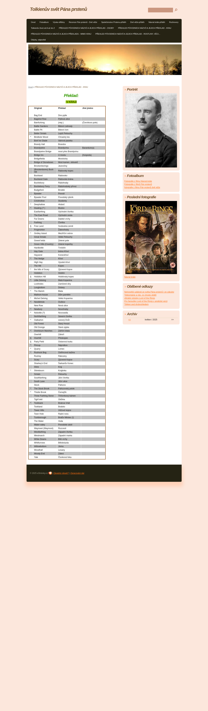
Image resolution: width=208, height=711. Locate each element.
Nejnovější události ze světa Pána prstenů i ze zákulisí (149, 292)
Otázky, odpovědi (38, 40)
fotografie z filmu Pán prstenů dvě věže (142, 187)
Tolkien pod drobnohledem (136, 304)
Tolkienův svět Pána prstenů (58, 9)
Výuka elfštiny (59, 22)
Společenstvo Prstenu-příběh (113, 22)
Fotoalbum (44, 22)
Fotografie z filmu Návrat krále (138, 181)
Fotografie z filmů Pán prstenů (138, 184)
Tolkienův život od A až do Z (43, 28)
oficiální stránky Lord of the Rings (139, 298)
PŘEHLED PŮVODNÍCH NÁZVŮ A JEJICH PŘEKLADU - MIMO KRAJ (61, 34)
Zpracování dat (77, 473)
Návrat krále (130, 277)
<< (129, 319)
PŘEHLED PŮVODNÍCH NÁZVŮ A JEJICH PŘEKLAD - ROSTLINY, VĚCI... (127, 34)
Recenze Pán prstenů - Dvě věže (83, 22)
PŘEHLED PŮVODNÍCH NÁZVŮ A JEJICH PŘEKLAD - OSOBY (86, 28)
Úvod (33, 22)
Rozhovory (173, 22)
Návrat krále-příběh (157, 22)
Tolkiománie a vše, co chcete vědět (140, 295)
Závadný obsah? (61, 473)
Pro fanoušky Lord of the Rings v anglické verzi (146, 301)
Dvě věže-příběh (137, 22)
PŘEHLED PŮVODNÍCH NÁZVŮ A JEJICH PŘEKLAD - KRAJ (144, 28)
